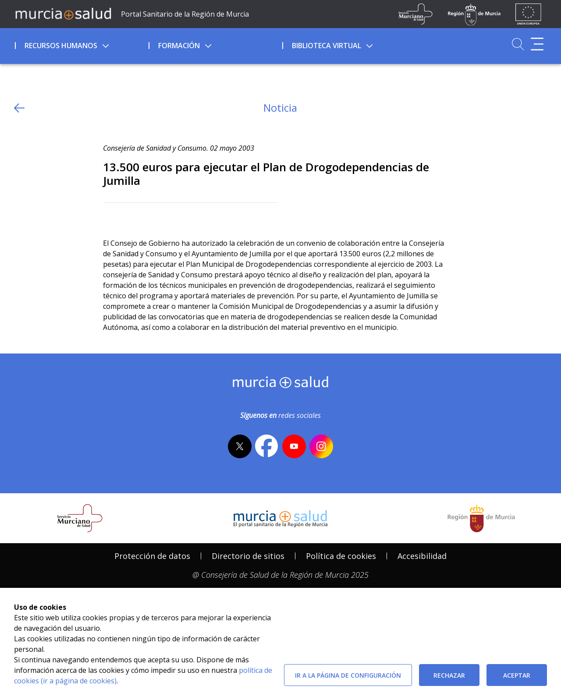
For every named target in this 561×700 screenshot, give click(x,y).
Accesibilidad (422, 556)
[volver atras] (19, 108)
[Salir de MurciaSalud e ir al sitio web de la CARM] (481, 518)
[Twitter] (110, 217)
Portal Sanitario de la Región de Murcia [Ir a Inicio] (185, 14)
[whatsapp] (143, 217)
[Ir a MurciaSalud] (63, 13)
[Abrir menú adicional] (537, 44)
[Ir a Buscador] (517, 44)
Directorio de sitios (248, 556)
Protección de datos (152, 556)
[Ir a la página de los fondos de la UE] (528, 14)
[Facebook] (127, 217)
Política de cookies (341, 556)
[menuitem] (81, 44)
